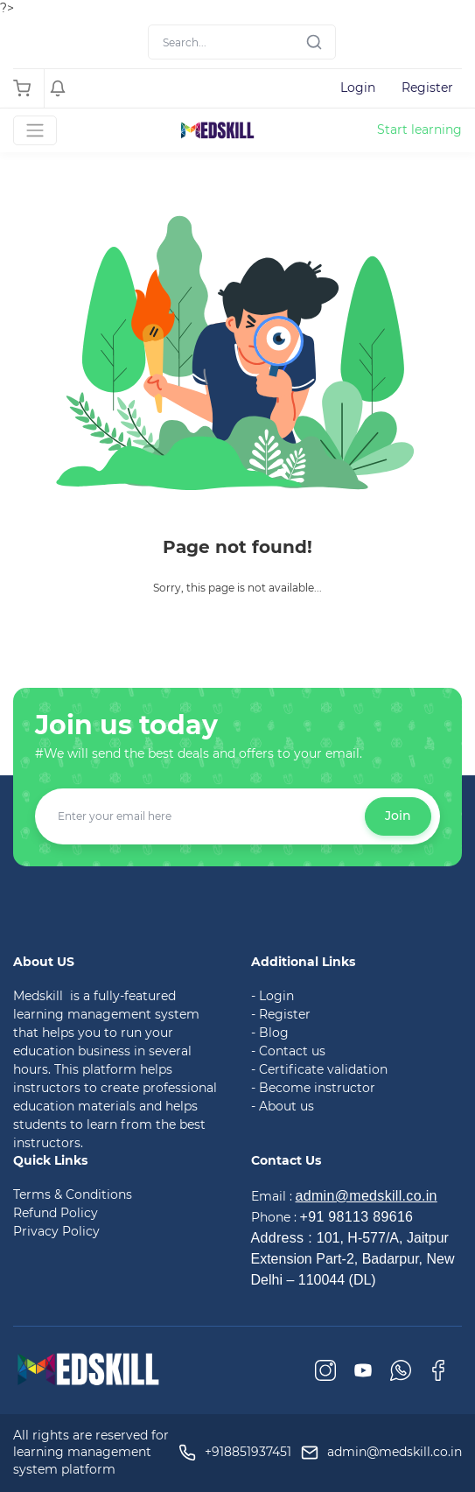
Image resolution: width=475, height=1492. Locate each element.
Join (398, 815)
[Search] (242, 42)
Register (427, 87)
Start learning (419, 129)
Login (357, 87)
